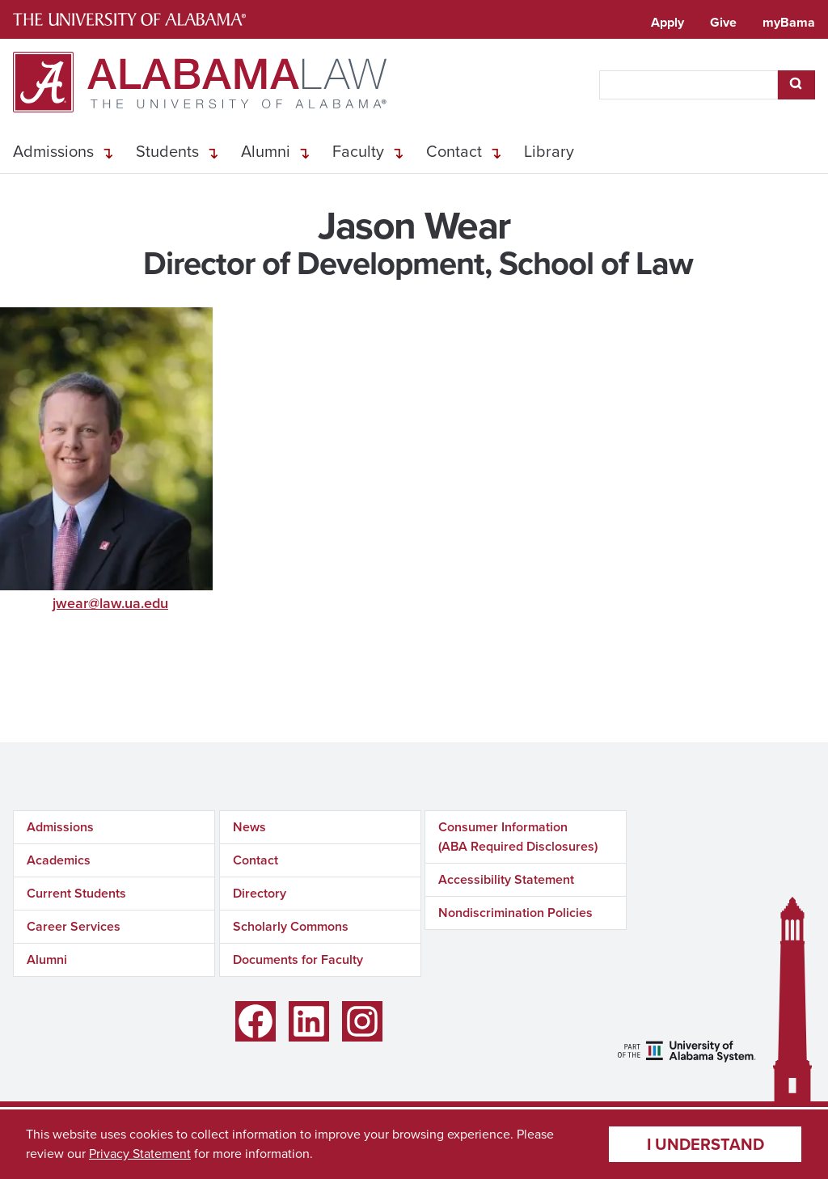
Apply (667, 22)
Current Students (76, 893)
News (249, 827)
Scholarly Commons (291, 926)
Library (549, 151)
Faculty (358, 151)
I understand (705, 1144)
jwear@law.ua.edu (110, 603)
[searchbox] (688, 84)
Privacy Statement (140, 1153)
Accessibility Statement (506, 879)
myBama (789, 22)
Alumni (265, 151)
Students (167, 151)
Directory (259, 893)
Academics (59, 860)
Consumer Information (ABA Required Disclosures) (518, 837)
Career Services (73, 926)
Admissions (53, 151)
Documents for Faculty (298, 959)
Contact (454, 151)
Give (723, 22)
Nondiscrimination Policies (515, 912)
